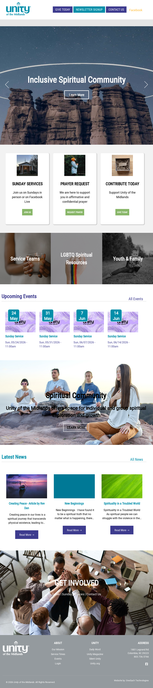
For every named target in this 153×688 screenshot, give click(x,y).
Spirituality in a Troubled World (122, 503)
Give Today (62, 9)
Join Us (27, 212)
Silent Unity (95, 658)
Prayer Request (74, 183)
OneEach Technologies (137, 680)
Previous (7, 84)
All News (136, 459)
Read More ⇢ (26, 534)
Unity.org (95, 663)
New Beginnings (74, 503)
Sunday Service (14, 336)
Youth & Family (128, 258)
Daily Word (95, 649)
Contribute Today (122, 183)
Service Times (58, 654)
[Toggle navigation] (148, 22)
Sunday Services (27, 183)
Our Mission (58, 649)
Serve (56, 594)
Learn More (76, 95)
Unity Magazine (95, 654)
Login (58, 663)
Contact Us (116, 9)
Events (58, 658)
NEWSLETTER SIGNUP (89, 9)
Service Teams (25, 258)
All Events (136, 298)
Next (145, 84)
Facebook (135, 10)
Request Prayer (74, 212)
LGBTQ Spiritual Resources (76, 258)
